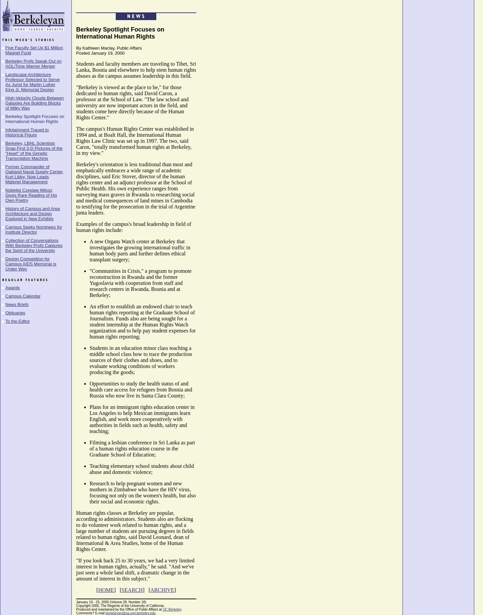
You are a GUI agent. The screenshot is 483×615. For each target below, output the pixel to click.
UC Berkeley (172, 609)
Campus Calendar (23, 296)
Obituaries (15, 312)
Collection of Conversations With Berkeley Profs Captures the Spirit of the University (34, 245)
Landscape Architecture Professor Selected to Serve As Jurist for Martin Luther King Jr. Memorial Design (32, 82)
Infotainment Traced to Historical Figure (27, 132)
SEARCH (132, 590)
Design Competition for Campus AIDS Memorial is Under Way (30, 263)
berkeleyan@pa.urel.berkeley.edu (131, 613)
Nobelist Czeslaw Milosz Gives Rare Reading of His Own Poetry (31, 195)
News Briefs (17, 304)
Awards (12, 287)
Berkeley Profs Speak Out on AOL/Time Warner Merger (33, 64)
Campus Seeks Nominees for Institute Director (33, 230)
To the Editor (17, 321)
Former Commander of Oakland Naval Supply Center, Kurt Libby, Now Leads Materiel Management (34, 174)
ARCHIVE (162, 590)
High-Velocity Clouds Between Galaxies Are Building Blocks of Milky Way (34, 103)
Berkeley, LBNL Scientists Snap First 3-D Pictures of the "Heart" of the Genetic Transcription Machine (34, 151)
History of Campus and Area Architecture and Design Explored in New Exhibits (32, 213)
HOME (106, 590)
